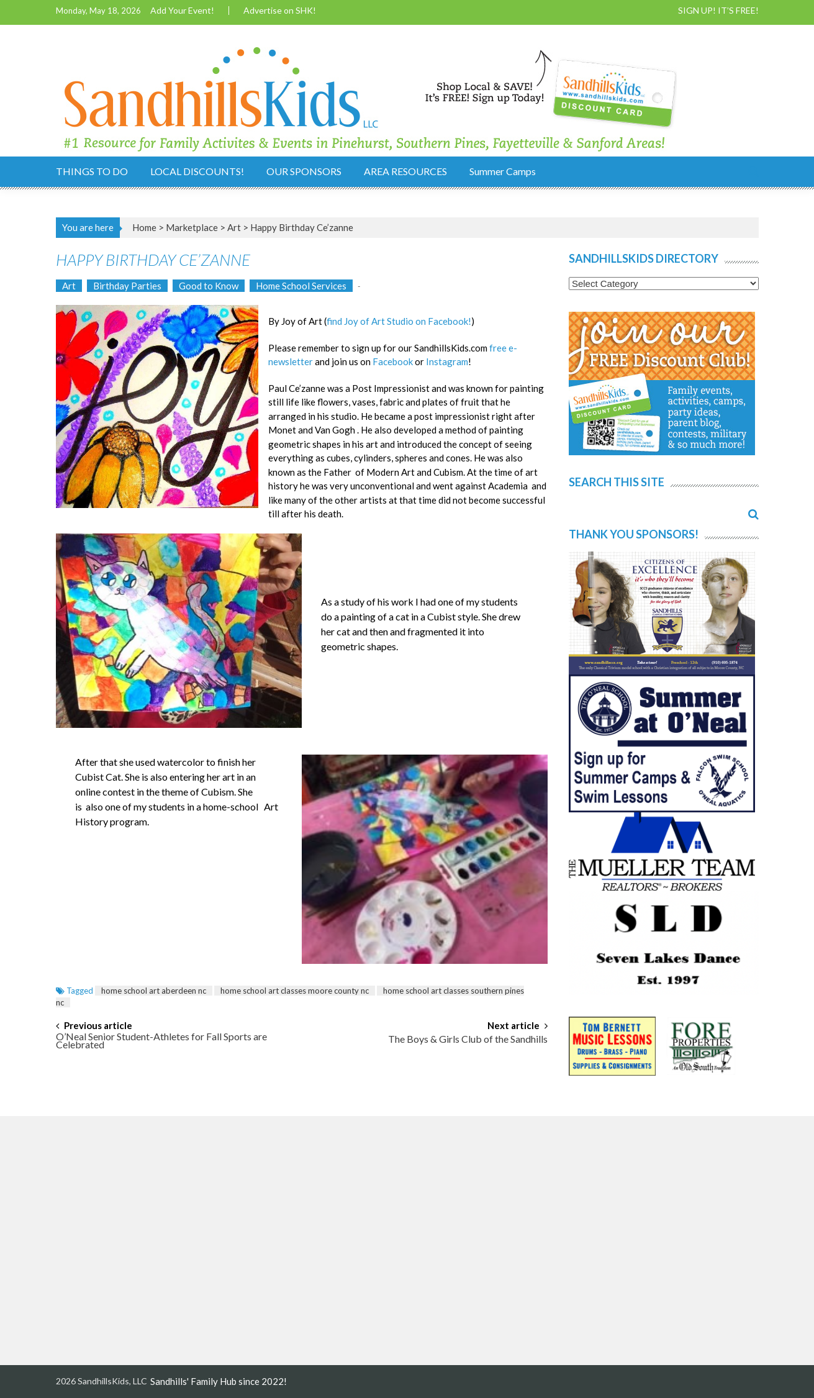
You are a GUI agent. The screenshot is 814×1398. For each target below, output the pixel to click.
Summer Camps (502, 171)
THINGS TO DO (92, 171)
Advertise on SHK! (279, 10)
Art (234, 227)
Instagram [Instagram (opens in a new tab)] (447, 361)
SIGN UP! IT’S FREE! (718, 10)
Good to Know (208, 285)
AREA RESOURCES (405, 171)
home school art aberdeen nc (153, 991)
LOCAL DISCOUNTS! (197, 171)
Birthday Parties (127, 285)
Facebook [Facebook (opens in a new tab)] (393, 361)
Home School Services (301, 285)
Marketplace (192, 227)
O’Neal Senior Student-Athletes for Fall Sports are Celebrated (161, 1041)
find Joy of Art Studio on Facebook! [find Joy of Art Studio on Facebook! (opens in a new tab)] (399, 321)
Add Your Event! (182, 10)
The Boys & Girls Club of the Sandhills (468, 1040)
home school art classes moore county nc (294, 991)
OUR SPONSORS (303, 171)
